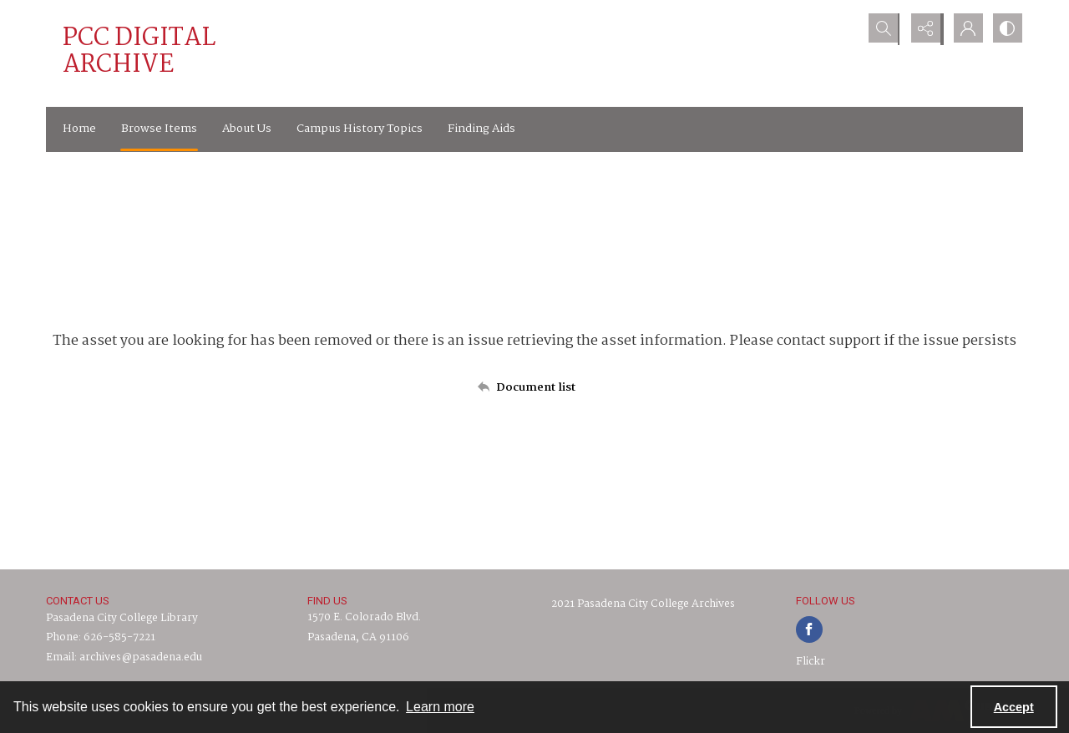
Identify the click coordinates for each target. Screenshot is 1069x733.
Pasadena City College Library (122, 618)
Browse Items (159, 128)
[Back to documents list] (534, 387)
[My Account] (964, 29)
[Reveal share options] (923, 29)
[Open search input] (881, 29)
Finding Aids (481, 128)
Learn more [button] (440, 707)
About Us (246, 128)
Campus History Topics (359, 128)
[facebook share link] (809, 629)
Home (79, 128)
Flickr (810, 661)
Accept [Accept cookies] (1014, 707)
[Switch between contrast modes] (1006, 29)
